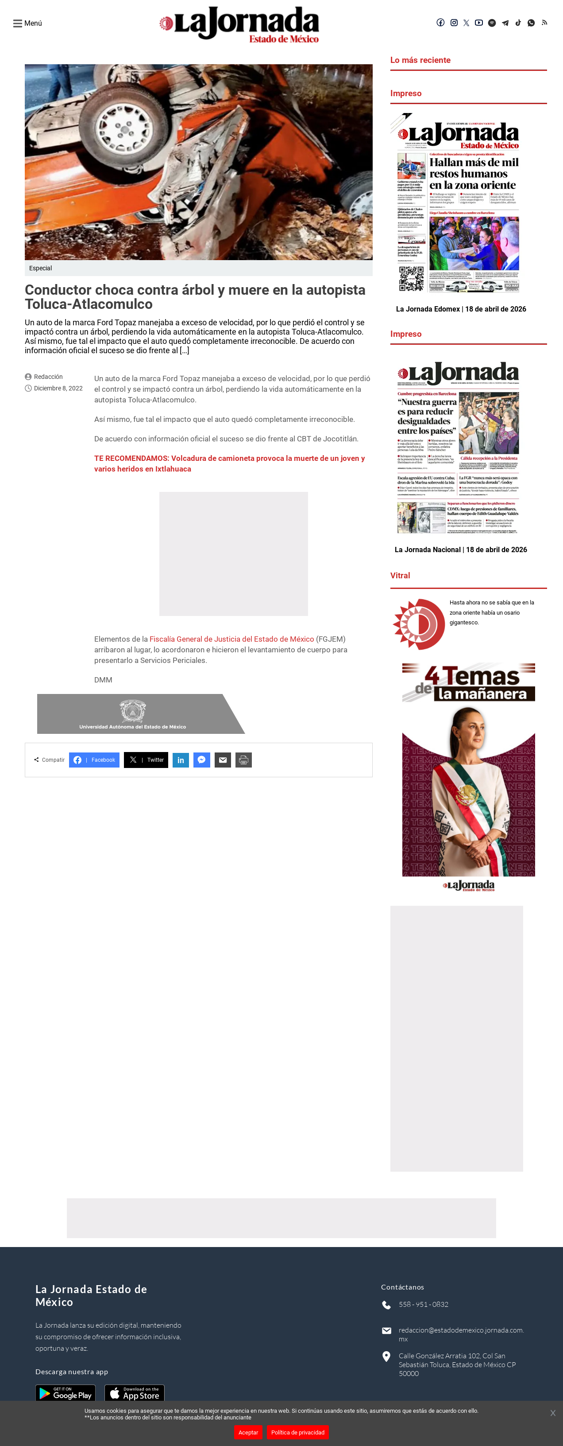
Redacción (48, 376)
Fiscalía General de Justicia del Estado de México (232, 639)
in (180, 760)
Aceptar (248, 1432)
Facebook (94, 760)
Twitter (146, 760)
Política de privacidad (297, 1432)
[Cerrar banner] (553, 1413)
